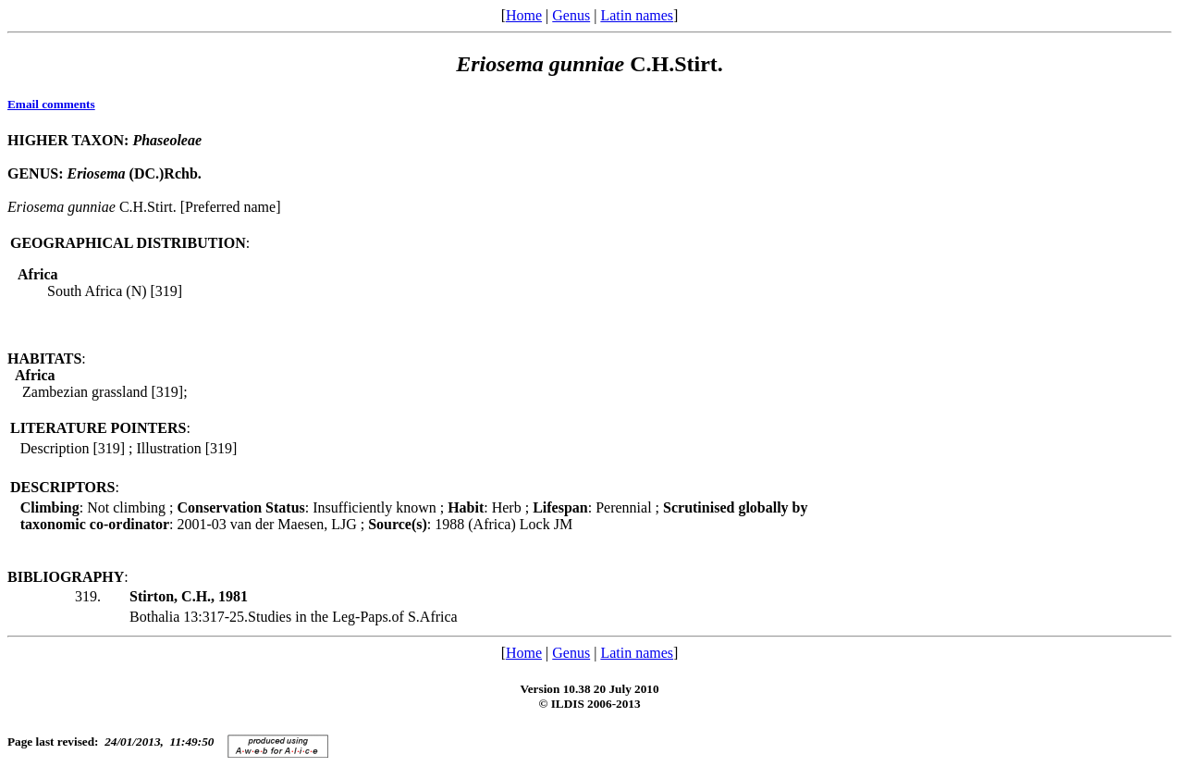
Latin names (636, 15)
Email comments (51, 104)
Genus (571, 15)
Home (524, 15)
